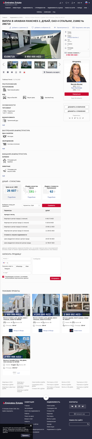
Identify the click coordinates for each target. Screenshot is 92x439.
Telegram (7, 268)
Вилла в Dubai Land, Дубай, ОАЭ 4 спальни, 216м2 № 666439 (15, 318)
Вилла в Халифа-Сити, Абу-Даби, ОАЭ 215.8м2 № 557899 (15, 360)
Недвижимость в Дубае (54, 429)
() (20, 27)
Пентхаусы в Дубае (53, 384)
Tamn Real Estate (76, 88)
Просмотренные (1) (63, 27)
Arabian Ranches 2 (73, 37)
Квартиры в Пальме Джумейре (23, 386)
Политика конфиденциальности (34, 429)
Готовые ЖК (50, 410)
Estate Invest (78, 330)
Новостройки (51, 405)
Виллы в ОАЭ (66, 381)
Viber (27, 266)
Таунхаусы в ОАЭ (82, 381)
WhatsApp (19, 266)
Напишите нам (80, 413)
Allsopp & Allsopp (18, 330)
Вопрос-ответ (29, 418)
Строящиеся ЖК (52, 408)
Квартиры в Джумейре (20, 382)
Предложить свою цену (82, 27)
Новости (27, 421)
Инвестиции (50, 426)
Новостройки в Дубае (38, 381)
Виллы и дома (51, 418)
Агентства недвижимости (32, 410)
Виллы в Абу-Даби (67, 386)
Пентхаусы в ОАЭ (52, 381)
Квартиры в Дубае (7, 384)
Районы (27, 413)
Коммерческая (51, 421)
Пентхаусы (50, 415)
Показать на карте (52, 72)
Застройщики (29, 408)
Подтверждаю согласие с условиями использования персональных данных (16, 276)
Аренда (49, 423)
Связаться (76, 94)
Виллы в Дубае (66, 384)
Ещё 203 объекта (76, 98)
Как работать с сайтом (31, 423)
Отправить (55, 278)
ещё (3, 124)
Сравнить (51, 205)
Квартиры (50, 413)
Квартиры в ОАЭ (7, 381)
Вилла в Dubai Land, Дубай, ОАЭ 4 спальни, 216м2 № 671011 (45, 318)
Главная (27, 405)
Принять (25, 435)
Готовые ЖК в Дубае (38, 388)
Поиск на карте (29, 415)
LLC (18, 372)
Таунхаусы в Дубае (82, 384)
